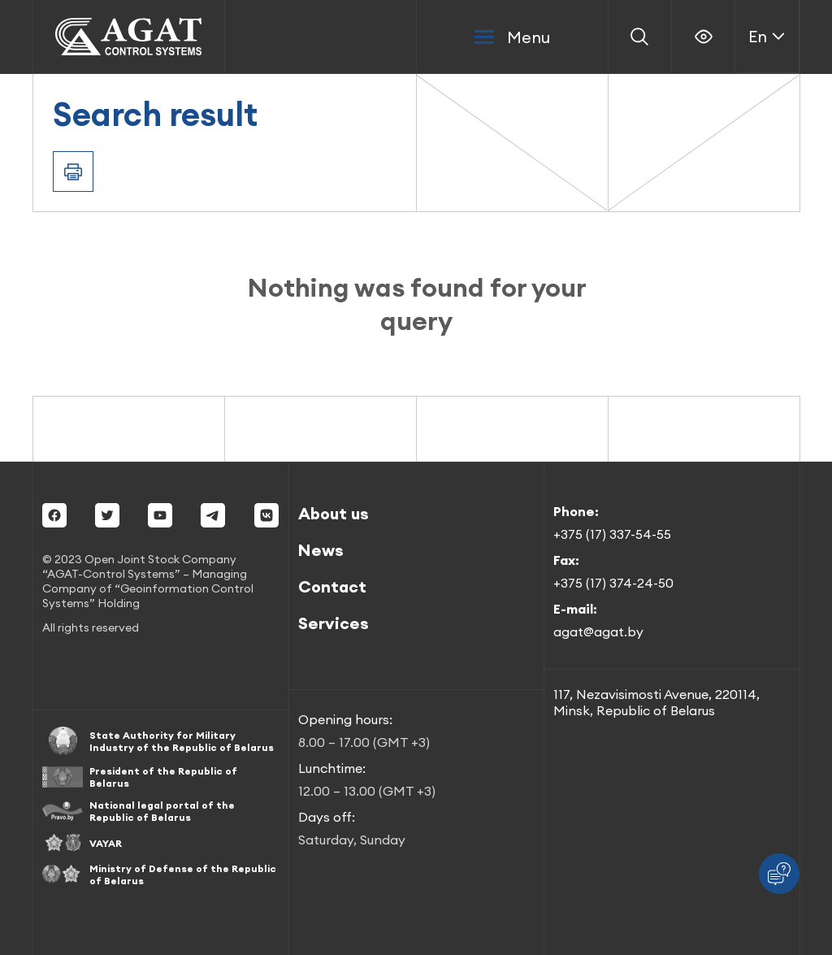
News (321, 550)
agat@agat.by (598, 631)
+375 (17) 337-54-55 (612, 534)
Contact (332, 586)
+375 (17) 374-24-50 (613, 583)
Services (333, 623)
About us (333, 513)
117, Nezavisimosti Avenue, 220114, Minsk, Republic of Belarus (656, 702)
